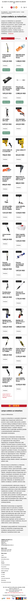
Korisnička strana (5, 559)
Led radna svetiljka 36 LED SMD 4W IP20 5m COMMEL (7, 207)
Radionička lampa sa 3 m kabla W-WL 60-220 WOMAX (6, 179)
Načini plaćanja (4, 570)
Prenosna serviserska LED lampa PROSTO (6, 264)
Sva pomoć (3, 566)
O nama (3, 574)
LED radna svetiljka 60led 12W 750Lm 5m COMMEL (7, 350)
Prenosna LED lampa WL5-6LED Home (20, 293)
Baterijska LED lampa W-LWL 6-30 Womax (20, 322)
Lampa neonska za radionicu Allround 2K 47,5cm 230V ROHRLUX (20, 351)
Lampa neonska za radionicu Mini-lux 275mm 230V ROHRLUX (7, 380)
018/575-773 (6, 1)
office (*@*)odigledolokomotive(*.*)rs (15, 592)
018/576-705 (18, 1)
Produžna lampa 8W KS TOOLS (6, 292)
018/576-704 (12, 1)
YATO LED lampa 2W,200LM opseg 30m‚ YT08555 (7, 88)
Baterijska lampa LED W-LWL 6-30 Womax (7, 322)
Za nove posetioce (5, 564)
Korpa (2, 561)
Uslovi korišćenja (5, 568)
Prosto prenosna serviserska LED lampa (6, 56)
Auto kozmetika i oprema (14, 12)
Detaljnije (5, 65)
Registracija (3, 557)
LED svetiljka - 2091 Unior (6, 119)
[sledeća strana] (18, 406)
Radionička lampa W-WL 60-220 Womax (20, 56)
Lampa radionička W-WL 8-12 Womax (20, 207)
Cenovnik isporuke (5, 578)
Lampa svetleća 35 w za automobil (7, 150)
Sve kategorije (4, 12)
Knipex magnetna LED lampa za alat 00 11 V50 (20, 236)
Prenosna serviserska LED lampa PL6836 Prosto (20, 265)
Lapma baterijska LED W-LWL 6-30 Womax (20, 379)
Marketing (3, 580)
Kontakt (3, 576)
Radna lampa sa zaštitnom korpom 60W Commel (20, 178)
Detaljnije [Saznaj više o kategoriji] (10, 33)
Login (2, 555)
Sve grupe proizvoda (6, 582)
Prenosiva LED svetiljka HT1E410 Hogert (20, 88)
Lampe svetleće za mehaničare (13, 17)
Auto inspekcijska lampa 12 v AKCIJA (21, 119)
